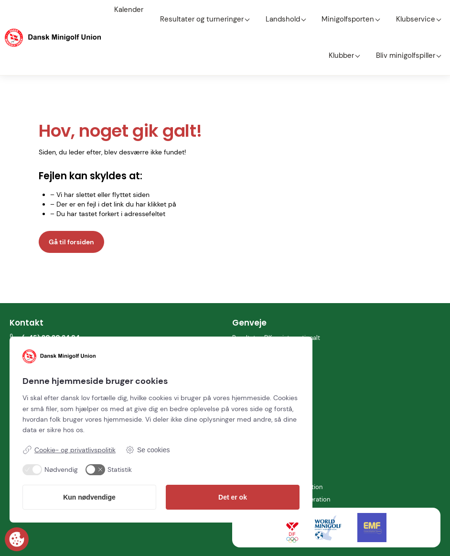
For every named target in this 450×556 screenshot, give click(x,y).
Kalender (133, 9)
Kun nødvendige (89, 497)
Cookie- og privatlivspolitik (69, 450)
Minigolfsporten (324, 9)
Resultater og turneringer (197, 9)
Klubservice (382, 9)
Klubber (427, 9)
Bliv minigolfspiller (410, 27)
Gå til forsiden (71, 204)
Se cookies (147, 450)
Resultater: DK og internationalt (279, 299)
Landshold (268, 9)
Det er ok (232, 497)
